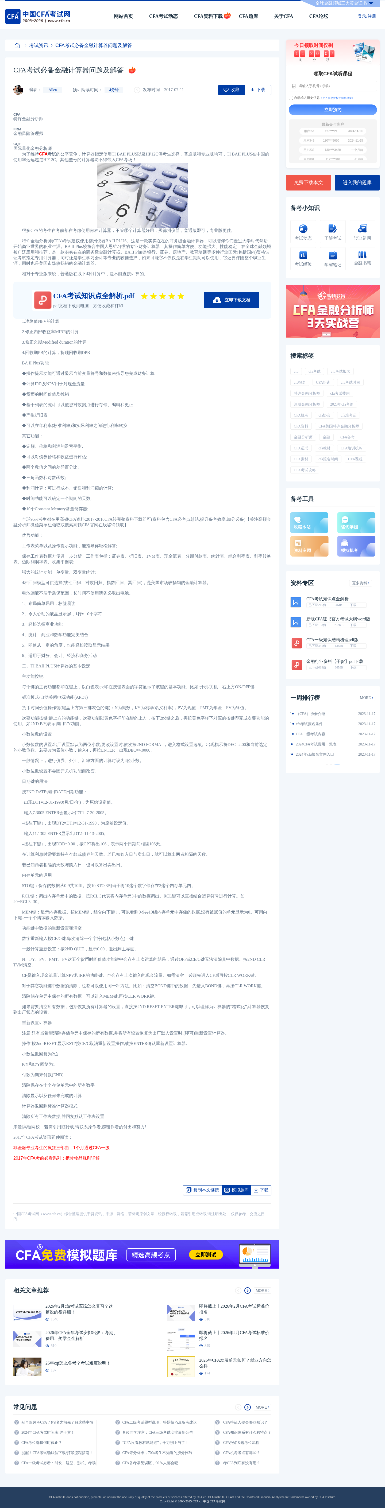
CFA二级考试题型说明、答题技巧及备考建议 (159, 1422)
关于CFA (283, 16)
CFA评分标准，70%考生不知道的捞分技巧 (157, 1453)
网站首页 (123, 16)
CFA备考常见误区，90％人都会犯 (150, 1463)
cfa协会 (324, 415)
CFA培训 (323, 382)
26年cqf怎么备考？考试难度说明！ (78, 1363)
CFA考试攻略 (305, 470)
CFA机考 (301, 415)
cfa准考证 (348, 415)
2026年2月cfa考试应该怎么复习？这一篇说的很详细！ (81, 1309)
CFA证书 (301, 448)
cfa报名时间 (328, 459)
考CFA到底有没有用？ (241, 1463)
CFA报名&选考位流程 (241, 1443)
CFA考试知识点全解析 (327, 599)
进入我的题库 (357, 182)
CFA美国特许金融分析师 (338, 426)
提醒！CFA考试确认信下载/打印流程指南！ (57, 1453)
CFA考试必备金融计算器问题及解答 (91, 45)
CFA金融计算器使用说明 (316, 744)
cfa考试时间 (350, 382)
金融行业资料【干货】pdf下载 (334, 661)
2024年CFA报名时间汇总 (316, 734)
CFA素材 (301, 459)
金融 (326, 437)
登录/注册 (367, 16)
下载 (353, 605)
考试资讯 (36, 45)
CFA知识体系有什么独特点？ (247, 1433)
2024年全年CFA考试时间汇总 (320, 754)
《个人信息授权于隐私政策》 (337, 97)
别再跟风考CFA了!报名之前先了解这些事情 (57, 1422)
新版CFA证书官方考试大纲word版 (338, 619)
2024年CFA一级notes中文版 (318, 724)
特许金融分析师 (307, 393)
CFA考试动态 (163, 16)
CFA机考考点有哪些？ (241, 1453)
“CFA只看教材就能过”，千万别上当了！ (155, 1443)
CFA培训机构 (352, 448)
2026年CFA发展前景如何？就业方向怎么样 (235, 1363)
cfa (296, 372)
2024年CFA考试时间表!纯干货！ (48, 1433)
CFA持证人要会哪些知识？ (245, 1422)
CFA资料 (301, 426)
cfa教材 (324, 448)
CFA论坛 (319, 16)
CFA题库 (248, 16)
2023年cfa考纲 (341, 404)
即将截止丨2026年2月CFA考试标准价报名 (234, 1309)
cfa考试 (315, 372)
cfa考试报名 (340, 372)
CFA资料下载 (208, 16)
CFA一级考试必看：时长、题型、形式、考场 (58, 1463)
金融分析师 (303, 437)
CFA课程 (355, 459)
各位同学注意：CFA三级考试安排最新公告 (157, 1433)
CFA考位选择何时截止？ (41, 1443)
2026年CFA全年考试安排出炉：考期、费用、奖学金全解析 (81, 1335)
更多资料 (360, 583)
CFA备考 (347, 437)
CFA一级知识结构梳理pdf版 (332, 640)
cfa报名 (300, 382)
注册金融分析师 (307, 404)
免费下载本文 (308, 182)
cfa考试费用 (340, 393)
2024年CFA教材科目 (312, 714)
